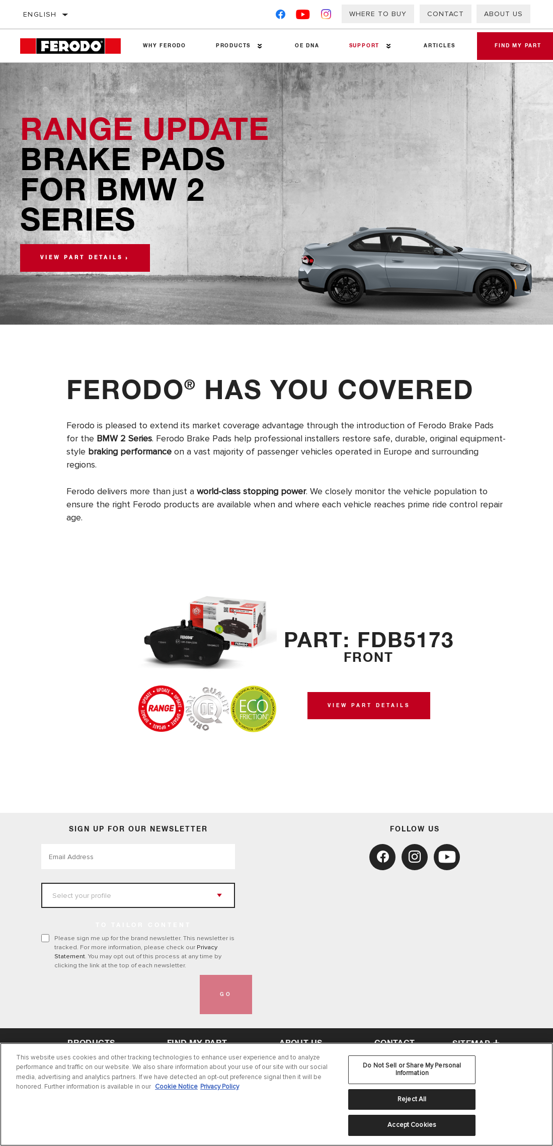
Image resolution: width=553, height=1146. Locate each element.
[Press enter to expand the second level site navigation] (258, 46)
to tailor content (143, 926)
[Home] (74, 46)
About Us (503, 14)
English (40, 14)
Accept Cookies (411, 1125)
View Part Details (369, 705)
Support (361, 45)
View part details (81, 257)
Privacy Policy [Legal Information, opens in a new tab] (219, 1087)
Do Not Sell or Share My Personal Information (412, 1069)
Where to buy (378, 14)
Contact (445, 14)
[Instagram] (326, 16)
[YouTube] (303, 16)
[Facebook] (280, 16)
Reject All (412, 1099)
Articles (434, 45)
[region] (276, 1094)
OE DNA (304, 45)
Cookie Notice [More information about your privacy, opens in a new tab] (176, 1087)
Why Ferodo (164, 45)
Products (231, 45)
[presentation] (117, 994)
